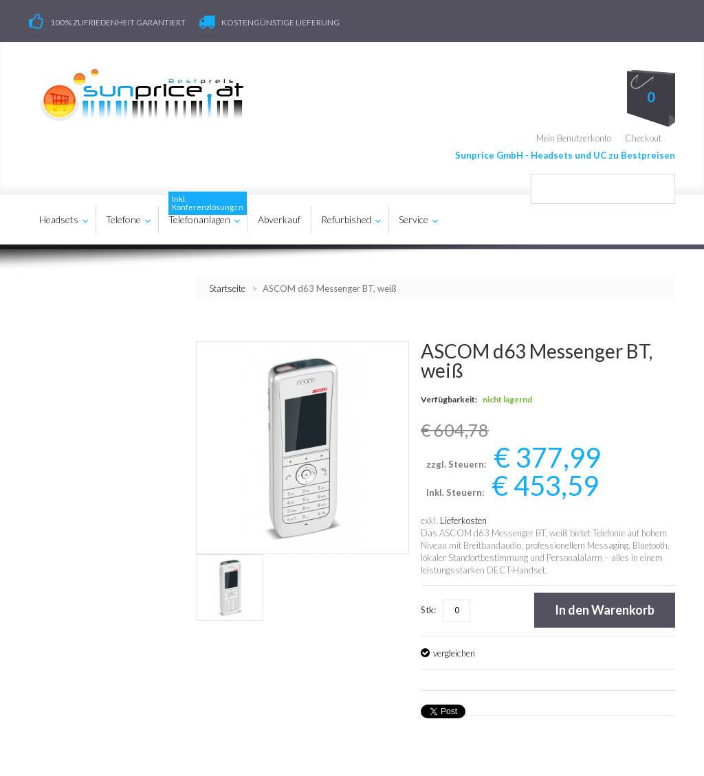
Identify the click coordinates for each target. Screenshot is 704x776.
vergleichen (454, 653)
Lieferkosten (463, 520)
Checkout (643, 137)
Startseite (227, 287)
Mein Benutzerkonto (573, 137)
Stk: (428, 609)
